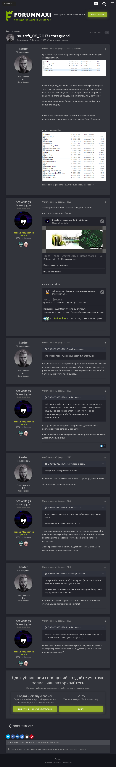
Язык (58, 759)
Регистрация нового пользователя (35, 709)
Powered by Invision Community (58, 763)
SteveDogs (23, 201)
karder (23, 48)
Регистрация (97, 14)
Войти (81, 709)
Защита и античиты (58, 40)
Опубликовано (56, 48)
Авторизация (14, 31)
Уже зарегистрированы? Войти (69, 14)
